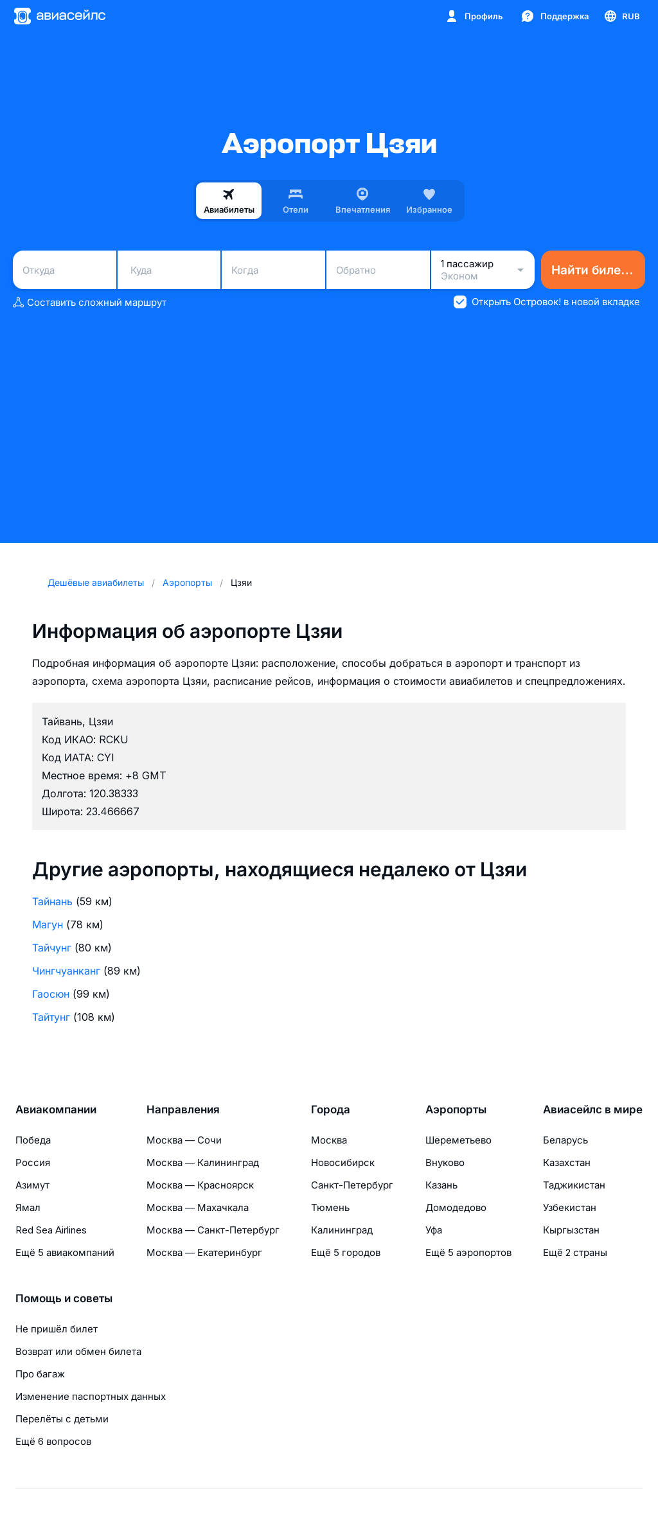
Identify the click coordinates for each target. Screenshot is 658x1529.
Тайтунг (51, 1017)
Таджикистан (574, 1185)
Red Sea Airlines (51, 1230)
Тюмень (330, 1207)
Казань (441, 1185)
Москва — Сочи (184, 1140)
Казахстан (567, 1162)
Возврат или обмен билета (78, 1351)
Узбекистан (569, 1207)
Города (330, 1109)
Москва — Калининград (203, 1162)
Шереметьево (458, 1140)
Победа (33, 1140)
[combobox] (64, 270)
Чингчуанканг (66, 970)
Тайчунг (51, 947)
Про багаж (40, 1374)
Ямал (27, 1207)
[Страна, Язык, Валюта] (621, 16)
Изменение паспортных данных (90, 1396)
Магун (47, 924)
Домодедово (455, 1207)
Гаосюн (50, 993)
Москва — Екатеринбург (204, 1252)
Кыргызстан (571, 1230)
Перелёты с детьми (62, 1419)
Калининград (342, 1230)
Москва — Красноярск (200, 1185)
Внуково (445, 1162)
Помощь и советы (63, 1298)
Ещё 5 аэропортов (468, 1252)
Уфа (433, 1230)
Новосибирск (343, 1162)
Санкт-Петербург (352, 1185)
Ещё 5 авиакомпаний (64, 1252)
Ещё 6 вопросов (53, 1441)
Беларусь (565, 1140)
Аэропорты (455, 1109)
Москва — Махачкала (198, 1207)
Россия (32, 1162)
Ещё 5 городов (345, 1252)
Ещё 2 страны (575, 1252)
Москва (329, 1140)
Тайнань (52, 901)
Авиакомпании (55, 1109)
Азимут (32, 1185)
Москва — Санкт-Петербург (213, 1230)
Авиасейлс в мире (593, 1109)
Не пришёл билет (56, 1329)
